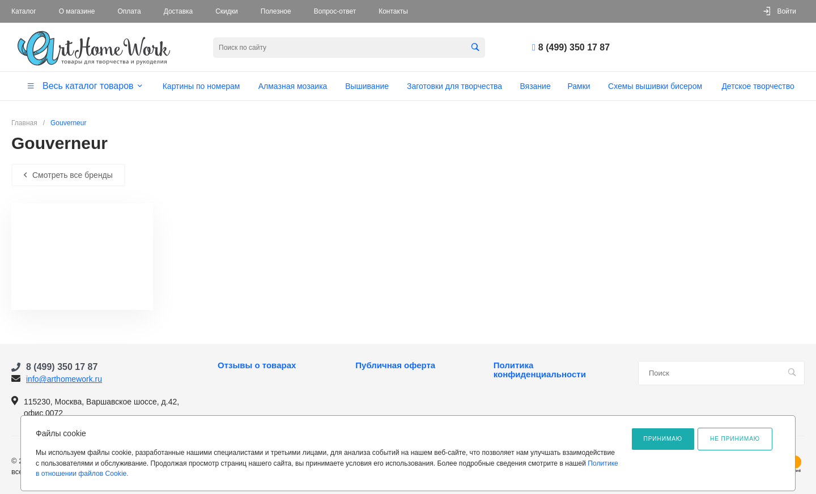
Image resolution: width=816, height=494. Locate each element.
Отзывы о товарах (257, 365)
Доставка (178, 11)
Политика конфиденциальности (540, 370)
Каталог (23, 11)
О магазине (77, 11)
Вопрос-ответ (335, 11)
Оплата (129, 11)
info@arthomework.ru (64, 379)
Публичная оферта (395, 365)
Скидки (226, 11)
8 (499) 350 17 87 (574, 47)
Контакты (393, 11)
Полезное (276, 11)
